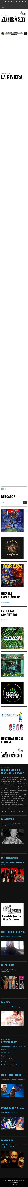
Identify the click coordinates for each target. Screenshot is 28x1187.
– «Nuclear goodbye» (10, 1050)
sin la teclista (9, 1112)
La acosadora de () (13, 1079)
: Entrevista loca (11, 936)
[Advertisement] (14, 55)
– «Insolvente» (13, 1047)
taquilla (3, 620)
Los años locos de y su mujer (13, 1007)
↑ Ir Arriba (14, 1184)
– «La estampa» (9, 1056)
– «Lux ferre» (8, 1053)
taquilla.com (5, 602)
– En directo (8, 1059)
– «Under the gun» (10, 1062)
